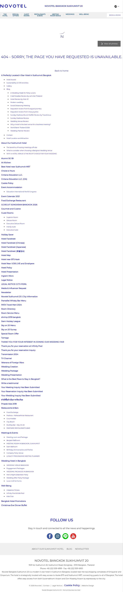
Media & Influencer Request (13, 288)
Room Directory (8, 309)
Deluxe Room (12, 220)
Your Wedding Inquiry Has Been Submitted (20, 395)
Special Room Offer (10, 334)
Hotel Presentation (9, 272)
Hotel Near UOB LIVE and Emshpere (17, 263)
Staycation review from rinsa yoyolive (24, 112)
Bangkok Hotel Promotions (13, 501)
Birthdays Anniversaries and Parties (20, 450)
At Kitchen (6, 162)
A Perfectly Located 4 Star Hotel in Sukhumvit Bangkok (26, 75)
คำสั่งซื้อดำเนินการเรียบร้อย (12, 400)
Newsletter (6, 292)
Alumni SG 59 (7, 158)
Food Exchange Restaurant (13, 200)
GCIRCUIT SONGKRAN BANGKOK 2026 (19, 205)
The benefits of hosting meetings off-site (22, 147)
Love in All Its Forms (14, 481)
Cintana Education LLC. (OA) (14, 179)
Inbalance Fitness (13, 490)
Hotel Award (11, 80)
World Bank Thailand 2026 (20, 128)
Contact (9, 135)
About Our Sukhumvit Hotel (14, 143)
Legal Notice (6, 280)
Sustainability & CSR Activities (17, 83)
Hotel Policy (6, 268)
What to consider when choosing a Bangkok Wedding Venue (29, 150)
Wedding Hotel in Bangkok (13, 461)
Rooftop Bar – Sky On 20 (16, 425)
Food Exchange (12, 412)
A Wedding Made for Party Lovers (23, 93)
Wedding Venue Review (19, 121)
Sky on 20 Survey (8, 329)
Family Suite (11, 227)
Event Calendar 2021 (10, 196)
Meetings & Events (9, 433)
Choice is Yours (8, 171)
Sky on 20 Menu (8, 325)
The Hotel (5, 15)
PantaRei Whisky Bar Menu (13, 301)
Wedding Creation (9, 367)
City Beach (11, 422)
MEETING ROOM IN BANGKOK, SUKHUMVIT (23, 443)
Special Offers (15, 15)
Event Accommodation (11, 187)
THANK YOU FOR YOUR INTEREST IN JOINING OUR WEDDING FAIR (32, 342)
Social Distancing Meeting (20, 105)
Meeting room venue (55, 15)
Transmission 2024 (9, 354)
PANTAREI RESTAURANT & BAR (18, 428)
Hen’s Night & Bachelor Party (17, 475)
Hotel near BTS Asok (10, 259)
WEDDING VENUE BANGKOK (18, 465)
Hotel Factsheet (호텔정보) (13, 251)
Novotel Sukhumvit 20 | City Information (19, 296)
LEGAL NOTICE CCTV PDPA (13, 284)
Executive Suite (12, 230)
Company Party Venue (15, 453)
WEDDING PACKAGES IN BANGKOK (20, 471)
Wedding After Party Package (18, 478)
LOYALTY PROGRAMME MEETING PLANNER (23, 456)
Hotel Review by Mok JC (19, 99)
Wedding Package (9, 371)
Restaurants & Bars (39, 15)
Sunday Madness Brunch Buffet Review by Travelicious (30, 115)
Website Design (88, 586)
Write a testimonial (9, 383)
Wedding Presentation (11, 375)
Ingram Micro (7, 276)
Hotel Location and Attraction (18, 138)
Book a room (115, 15)
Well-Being (84, 14)
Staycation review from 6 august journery (25, 109)
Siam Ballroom (12, 447)
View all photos (111, 43)
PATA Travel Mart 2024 (11, 305)
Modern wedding (16, 102)
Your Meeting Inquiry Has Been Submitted (20, 387)
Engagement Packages (15, 468)
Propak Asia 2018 (9, 404)
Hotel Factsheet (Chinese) (13, 243)
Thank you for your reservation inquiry (18, 350)
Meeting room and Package (17, 437)
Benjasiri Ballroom (13, 440)
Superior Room (12, 217)
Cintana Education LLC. (11, 175)
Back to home (61, 71)
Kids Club (10, 496)
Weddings (70, 14)
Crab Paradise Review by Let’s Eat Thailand (26, 96)
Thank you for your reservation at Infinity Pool (21, 346)
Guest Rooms (26, 15)
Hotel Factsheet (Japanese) (13, 247)
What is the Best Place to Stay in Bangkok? (20, 379)
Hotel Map (6, 255)
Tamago (5, 338)
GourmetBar (11, 419)
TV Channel (6, 358)
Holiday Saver (7, 234)
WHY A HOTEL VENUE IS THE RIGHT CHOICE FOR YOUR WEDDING (32, 154)
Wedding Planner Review (19, 131)
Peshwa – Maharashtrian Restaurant (20, 415)
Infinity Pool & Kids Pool (15, 493)
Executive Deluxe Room (16, 224)
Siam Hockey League (10, 321)
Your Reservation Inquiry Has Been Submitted (22, 391)
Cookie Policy (7, 183)
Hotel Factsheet (8, 239)
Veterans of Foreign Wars (12, 362)
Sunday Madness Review (19, 118)
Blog (8, 89)
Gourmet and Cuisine (11, 209)
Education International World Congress (21, 192)
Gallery (9, 86)
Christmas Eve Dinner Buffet (14, 505)
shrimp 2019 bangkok (11, 317)
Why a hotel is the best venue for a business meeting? (30, 124)
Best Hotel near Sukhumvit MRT (15, 167)
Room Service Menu (10, 313)
